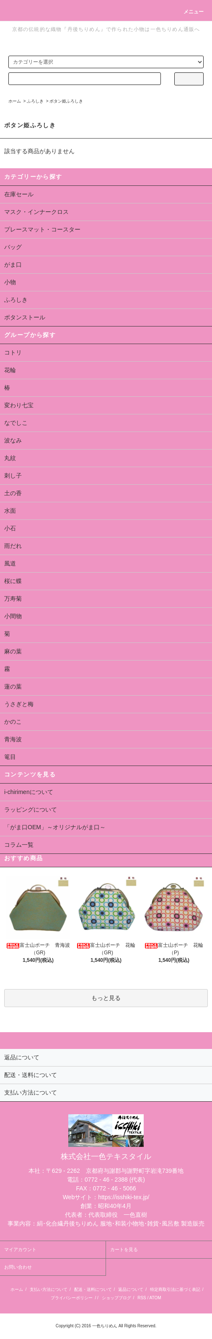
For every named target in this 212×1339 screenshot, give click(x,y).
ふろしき (35, 101)
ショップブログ (116, 1297)
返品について (130, 1289)
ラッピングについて (30, 809)
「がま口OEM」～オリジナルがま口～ (55, 827)
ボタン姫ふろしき (66, 101)
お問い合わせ (18, 1267)
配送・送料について (93, 1289)
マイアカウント (20, 1249)
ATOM (155, 1297)
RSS (141, 1297)
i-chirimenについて (28, 792)
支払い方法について (48, 1289)
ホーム (14, 101)
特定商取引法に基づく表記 (175, 1289)
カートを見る (124, 1249)
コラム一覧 (19, 844)
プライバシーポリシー (72, 1297)
